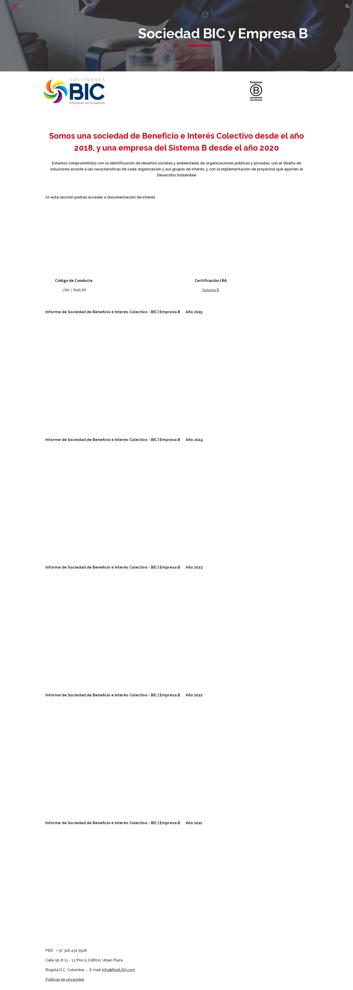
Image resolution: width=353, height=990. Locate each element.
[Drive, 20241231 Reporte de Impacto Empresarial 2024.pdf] (108, 504)
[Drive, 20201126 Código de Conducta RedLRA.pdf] (74, 244)
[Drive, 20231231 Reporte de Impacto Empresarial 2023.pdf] (108, 631)
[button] (347, 6)
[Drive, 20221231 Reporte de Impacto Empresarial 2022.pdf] (108, 759)
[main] (199, 35)
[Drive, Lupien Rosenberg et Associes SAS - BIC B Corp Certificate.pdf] (210, 244)
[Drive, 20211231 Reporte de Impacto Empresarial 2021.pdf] (108, 887)
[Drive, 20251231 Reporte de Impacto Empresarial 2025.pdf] (108, 376)
